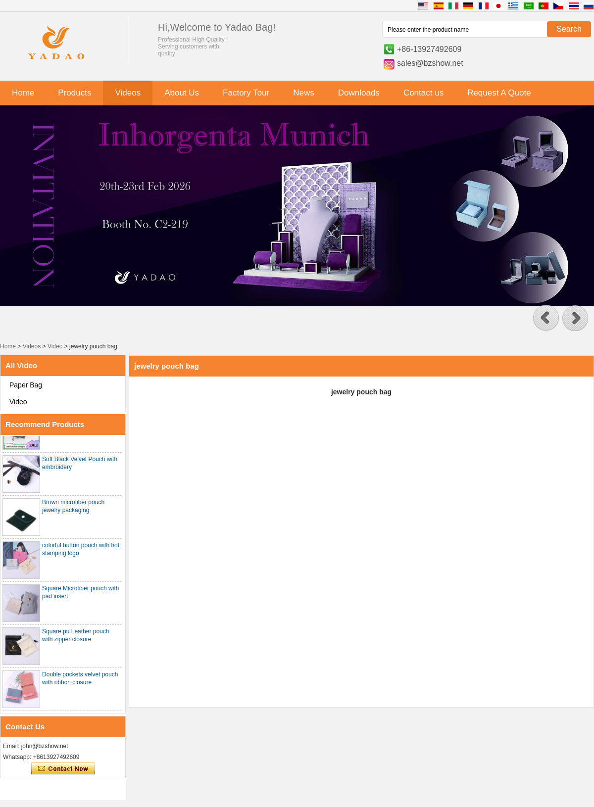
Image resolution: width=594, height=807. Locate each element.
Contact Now (63, 768)
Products (74, 92)
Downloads (359, 92)
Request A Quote (499, 92)
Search (569, 29)
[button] (546, 318)
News (303, 92)
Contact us (423, 92)
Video (55, 346)
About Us (181, 92)
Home (23, 92)
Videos (128, 92)
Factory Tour (246, 92)
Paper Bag (25, 385)
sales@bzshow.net (430, 63)
